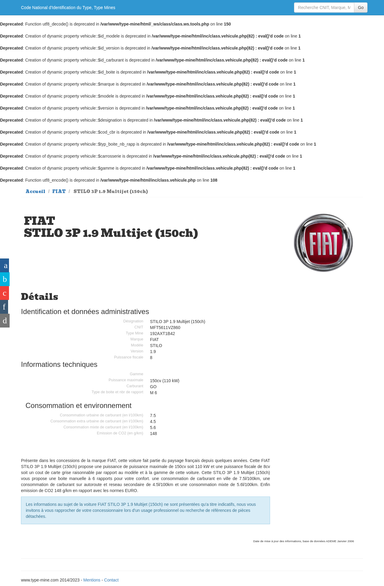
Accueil (35, 191)
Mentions (91, 580)
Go (361, 7)
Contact (111, 580)
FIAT (59, 191)
